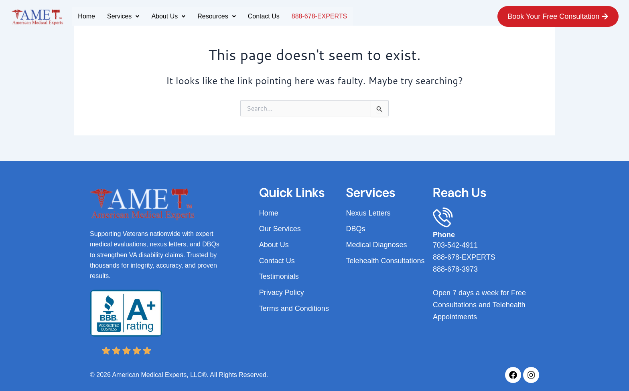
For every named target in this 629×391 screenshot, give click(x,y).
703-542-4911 (455, 245)
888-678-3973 (455, 269)
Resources (216, 16)
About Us (168, 16)
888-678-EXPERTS (319, 16)
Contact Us (264, 16)
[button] (123, 16)
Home (86, 16)
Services (123, 16)
